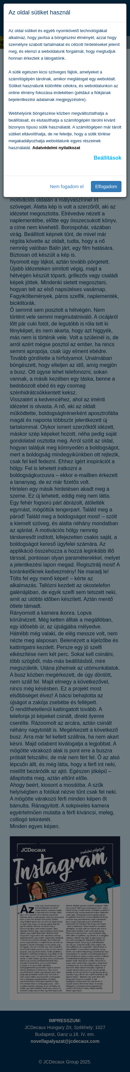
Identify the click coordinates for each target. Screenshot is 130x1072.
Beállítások (107, 158)
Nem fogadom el (67, 186)
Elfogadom (106, 186)
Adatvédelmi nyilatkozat (56, 147)
